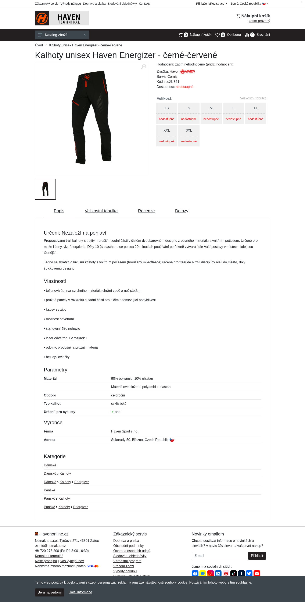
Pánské (49, 490)
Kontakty (144, 3)
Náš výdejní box (72, 561)
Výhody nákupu (70, 3)
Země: (250, 3)
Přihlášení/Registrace (211, 3)
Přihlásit (257, 556)
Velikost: (164, 98)
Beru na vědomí (50, 592)
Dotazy (181, 211)
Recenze (146, 211)
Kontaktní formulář (49, 556)
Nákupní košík (192, 34)
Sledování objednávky (122, 3)
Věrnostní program (127, 561)
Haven (174, 71)
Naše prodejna (46, 561)
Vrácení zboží (123, 566)
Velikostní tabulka (253, 98)
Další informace (80, 592)
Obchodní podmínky (128, 546)
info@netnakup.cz (52, 546)
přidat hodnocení (219, 64)
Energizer (81, 482)
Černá (172, 76)
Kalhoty (65, 473)
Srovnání (255, 34)
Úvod (39, 45)
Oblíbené (226, 34)
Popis (59, 211)
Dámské (50, 465)
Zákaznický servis (46, 3)
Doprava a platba (94, 3)
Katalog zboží (62, 35)
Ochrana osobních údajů (131, 551)
